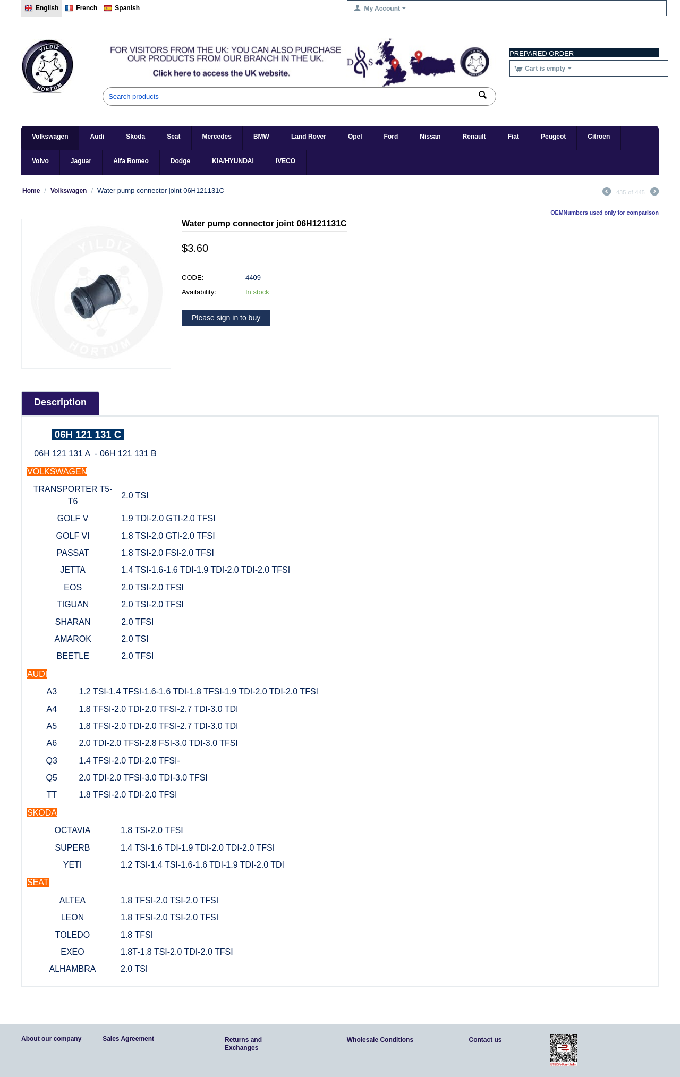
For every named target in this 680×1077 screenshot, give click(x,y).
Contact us (485, 1040)
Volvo (40, 161)
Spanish (122, 8)
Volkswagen (50, 136)
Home (31, 190)
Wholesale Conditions (380, 1040)
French (81, 8)
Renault (474, 136)
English (41, 8)
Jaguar (81, 161)
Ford (391, 136)
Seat (173, 136)
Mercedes (217, 136)
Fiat (513, 136)
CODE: (192, 278)
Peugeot (553, 136)
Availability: (199, 292)
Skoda (135, 136)
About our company (51, 1038)
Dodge (180, 161)
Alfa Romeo (131, 161)
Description (60, 402)
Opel (355, 136)
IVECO (285, 161)
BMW (261, 136)
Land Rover (308, 136)
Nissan (430, 136)
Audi (97, 136)
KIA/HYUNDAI (233, 161)
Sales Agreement (128, 1038)
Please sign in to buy (226, 317)
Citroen (599, 136)
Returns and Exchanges (243, 1043)
